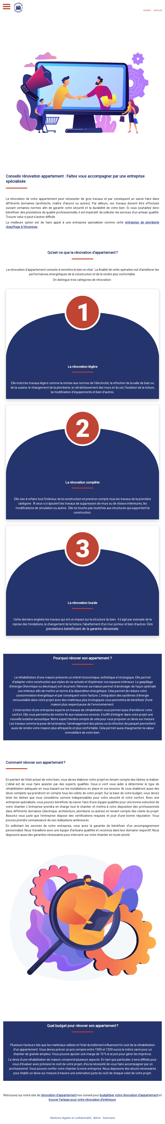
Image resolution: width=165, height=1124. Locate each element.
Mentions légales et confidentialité (71, 1117)
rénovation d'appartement (58, 1095)
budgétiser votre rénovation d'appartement (129, 1095)
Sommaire (109, 1117)
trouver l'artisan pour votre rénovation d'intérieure (82, 1099)
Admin (97, 1117)
